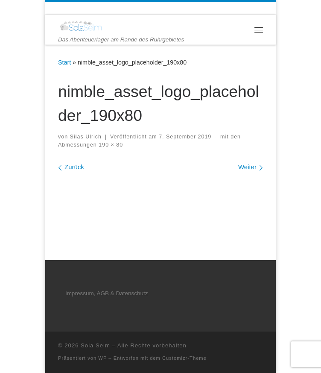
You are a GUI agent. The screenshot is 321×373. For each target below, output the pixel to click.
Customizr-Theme (184, 358)
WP (102, 358)
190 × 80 (110, 145)
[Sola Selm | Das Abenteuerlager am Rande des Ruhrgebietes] (80, 25)
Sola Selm (95, 345)
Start (64, 62)
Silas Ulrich (86, 137)
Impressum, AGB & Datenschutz (106, 293)
